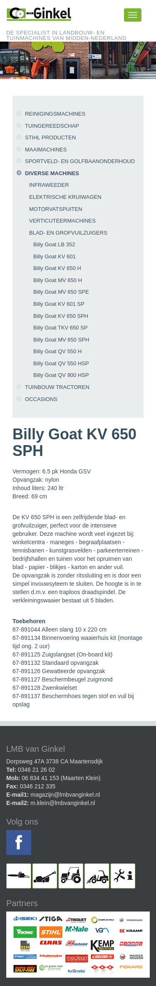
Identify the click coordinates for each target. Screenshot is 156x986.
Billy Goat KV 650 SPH (60, 316)
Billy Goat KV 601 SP (58, 304)
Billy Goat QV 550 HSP (61, 363)
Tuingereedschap (52, 126)
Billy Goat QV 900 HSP (61, 375)
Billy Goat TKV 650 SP (60, 328)
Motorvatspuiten (55, 209)
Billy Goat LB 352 (54, 244)
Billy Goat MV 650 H (57, 280)
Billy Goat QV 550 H (57, 351)
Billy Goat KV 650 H (57, 268)
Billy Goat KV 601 (54, 256)
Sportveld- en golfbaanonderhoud (80, 161)
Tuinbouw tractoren (57, 387)
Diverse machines (52, 173)
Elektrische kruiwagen (65, 197)
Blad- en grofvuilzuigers (68, 233)
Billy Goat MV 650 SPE (61, 292)
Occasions (41, 399)
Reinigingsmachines (55, 114)
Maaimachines (46, 149)
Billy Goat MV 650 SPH (61, 340)
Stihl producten (50, 137)
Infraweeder (49, 185)
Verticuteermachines (62, 221)
